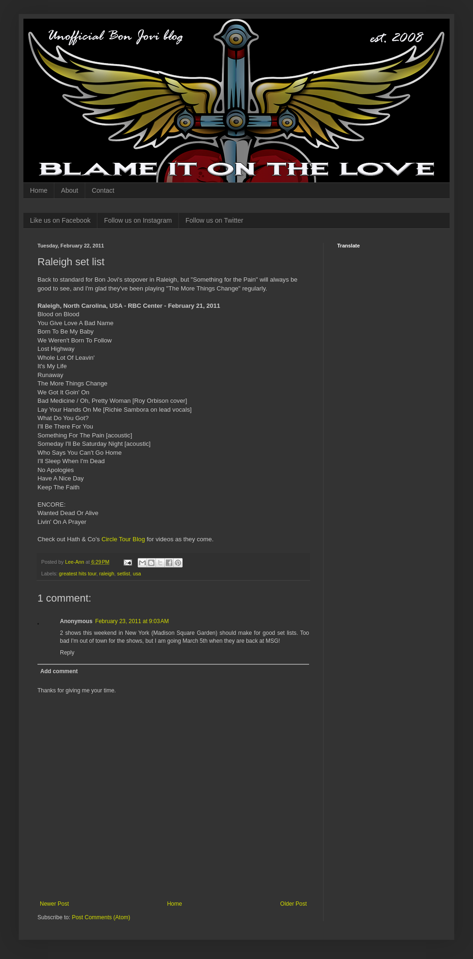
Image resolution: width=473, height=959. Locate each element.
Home (38, 190)
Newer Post (54, 904)
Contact (103, 190)
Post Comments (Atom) (101, 917)
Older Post (293, 904)
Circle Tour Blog (123, 539)
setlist (123, 573)
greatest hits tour (77, 573)
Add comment (59, 671)
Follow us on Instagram (138, 220)
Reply (67, 652)
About (69, 190)
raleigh (106, 573)
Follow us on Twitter (214, 220)
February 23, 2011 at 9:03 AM (132, 621)
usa (137, 573)
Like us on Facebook (60, 220)
